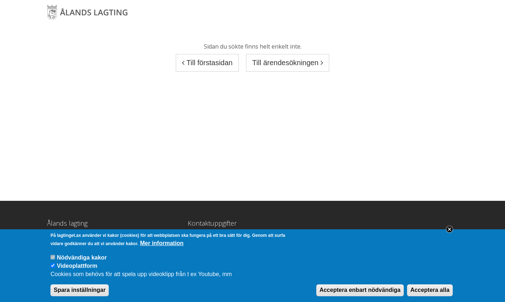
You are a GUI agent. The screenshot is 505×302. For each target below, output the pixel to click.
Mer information (162, 245)
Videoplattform (77, 268)
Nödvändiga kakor (82, 259)
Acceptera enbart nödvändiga (360, 292)
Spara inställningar (80, 292)
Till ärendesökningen (287, 63)
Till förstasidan (207, 63)
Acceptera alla (430, 292)
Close (449, 231)
